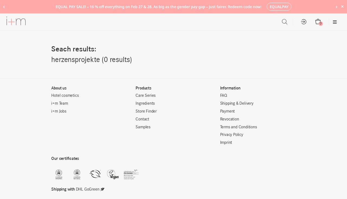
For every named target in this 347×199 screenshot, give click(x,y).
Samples (143, 127)
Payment (227, 111)
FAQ (223, 96)
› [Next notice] (337, 6)
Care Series (146, 96)
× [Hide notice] (342, 6)
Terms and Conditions (238, 127)
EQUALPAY (279, 6)
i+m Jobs (58, 111)
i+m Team (59, 103)
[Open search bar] (284, 21)
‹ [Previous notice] (4, 6)
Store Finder (146, 111)
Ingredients (145, 103)
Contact (142, 119)
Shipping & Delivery (236, 103)
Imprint (226, 143)
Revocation (229, 119)
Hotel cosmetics (65, 96)
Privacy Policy (231, 135)
